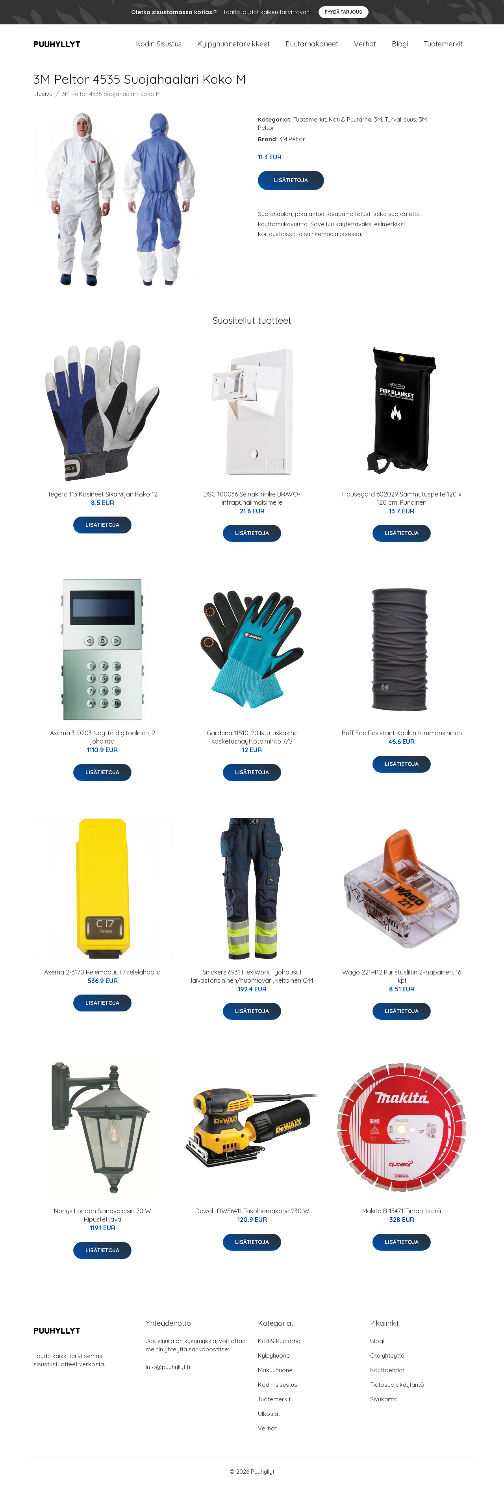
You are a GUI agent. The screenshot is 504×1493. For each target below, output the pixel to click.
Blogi (400, 47)
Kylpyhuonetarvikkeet (233, 47)
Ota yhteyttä (387, 1363)
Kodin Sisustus (159, 47)
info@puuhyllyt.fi (168, 1375)
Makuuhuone (275, 1378)
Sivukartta (384, 1407)
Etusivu (42, 101)
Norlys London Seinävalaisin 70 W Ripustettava (102, 1223)
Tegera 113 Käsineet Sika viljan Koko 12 (103, 502)
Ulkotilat (269, 1421)
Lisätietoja (291, 188)
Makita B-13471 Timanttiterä (401, 1219)
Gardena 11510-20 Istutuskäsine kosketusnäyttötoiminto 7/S (252, 745)
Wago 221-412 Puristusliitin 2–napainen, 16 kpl (401, 984)
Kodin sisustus (277, 1392)
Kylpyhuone (274, 1363)
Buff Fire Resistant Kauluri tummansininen (402, 741)
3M (378, 127)
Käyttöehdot (387, 1378)
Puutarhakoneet (311, 47)
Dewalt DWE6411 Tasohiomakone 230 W (252, 1219)
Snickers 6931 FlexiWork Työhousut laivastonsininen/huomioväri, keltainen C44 (252, 984)
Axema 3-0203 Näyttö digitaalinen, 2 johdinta (102, 745)
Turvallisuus (400, 127)
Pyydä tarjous (343, 12)
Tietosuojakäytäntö (397, 1392)
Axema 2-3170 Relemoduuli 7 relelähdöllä (102, 980)
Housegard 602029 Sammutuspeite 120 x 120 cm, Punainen (401, 506)
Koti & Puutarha (350, 127)
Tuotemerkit (443, 47)
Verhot (365, 47)
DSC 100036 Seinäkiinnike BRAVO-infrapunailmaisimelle (252, 506)
